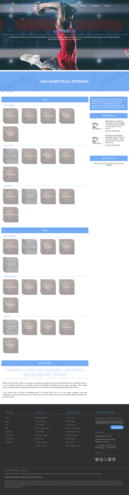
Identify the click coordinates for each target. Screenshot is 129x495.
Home (7, 418)
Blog (6, 428)
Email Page (8, 442)
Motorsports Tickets (41, 435)
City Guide (8, 435)
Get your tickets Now (112, 138)
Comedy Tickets (70, 425)
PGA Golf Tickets (40, 421)
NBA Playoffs (60, 382)
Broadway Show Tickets (72, 428)
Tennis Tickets (39, 425)
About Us (8, 421)
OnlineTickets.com (22, 477)
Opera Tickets (69, 442)
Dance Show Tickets (71, 435)
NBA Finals (30, 377)
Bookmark (7, 470)
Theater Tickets (70, 421)
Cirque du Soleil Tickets (72, 446)
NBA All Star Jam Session (50, 377)
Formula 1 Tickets (40, 446)
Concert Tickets (70, 418)
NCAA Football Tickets (42, 428)
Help (6, 425)
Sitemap (15, 470)
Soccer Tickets (39, 432)
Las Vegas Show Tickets (72, 432)
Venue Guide (9, 439)
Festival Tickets (70, 439)
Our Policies (24, 470)
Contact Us (8, 432)
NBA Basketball (14, 377)
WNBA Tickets (39, 439)
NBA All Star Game (74, 377)
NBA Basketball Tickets (42, 418)
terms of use (30, 474)
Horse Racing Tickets (41, 442)
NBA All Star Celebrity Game (37, 382)
